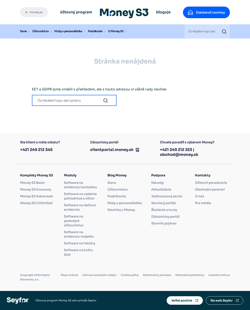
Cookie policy (130, 275)
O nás (199, 196)
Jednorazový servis (166, 196)
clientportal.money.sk (112, 149)
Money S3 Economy (35, 189)
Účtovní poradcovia (211, 183)
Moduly (70, 175)
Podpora (158, 175)
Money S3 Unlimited (36, 203)
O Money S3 (116, 31)
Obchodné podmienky (189, 275)
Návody (157, 183)
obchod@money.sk (179, 154)
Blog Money (117, 175)
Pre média (203, 203)
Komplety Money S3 (36, 175)
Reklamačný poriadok (157, 275)
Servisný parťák (163, 203)
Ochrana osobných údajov (99, 275)
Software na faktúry (79, 243)
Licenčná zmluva (219, 275)
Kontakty (202, 175)
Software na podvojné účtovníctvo (74, 220)
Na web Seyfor (221, 300)
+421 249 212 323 (176, 149)
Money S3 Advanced (36, 196)
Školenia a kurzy (164, 210)
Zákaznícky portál (165, 217)
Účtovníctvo (40, 31)
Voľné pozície (181, 300)
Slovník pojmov (164, 223)
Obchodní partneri (210, 189)
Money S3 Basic (32, 183)
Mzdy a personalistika (68, 31)
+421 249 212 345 (36, 149)
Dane (23, 31)
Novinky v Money (121, 210)
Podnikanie (95, 31)
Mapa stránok (69, 275)
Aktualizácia (161, 189)
